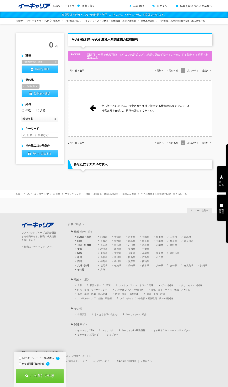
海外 (102, 269)
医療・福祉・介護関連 (126, 294)
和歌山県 (174, 253)
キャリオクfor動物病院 (133, 330)
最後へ (205, 70)
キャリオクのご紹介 (136, 314)
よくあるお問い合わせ (106, 314)
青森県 (117, 237)
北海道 (103, 237)
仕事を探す (88, 5)
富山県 (117, 245)
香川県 (117, 261)
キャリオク (108, 330)
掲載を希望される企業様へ (196, 6)
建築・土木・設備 (155, 294)
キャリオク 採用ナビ (88, 334)
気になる (221, 183)
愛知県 (131, 249)
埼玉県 (145, 241)
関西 (79, 253)
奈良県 (159, 253)
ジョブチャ (112, 334)
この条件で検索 (42, 376)
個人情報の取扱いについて (75, 361)
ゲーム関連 (167, 285)
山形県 (173, 237)
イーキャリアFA (85, 330)
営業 (79, 285)
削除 (56, 62)
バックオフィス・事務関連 (129, 289)
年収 (26, 110)
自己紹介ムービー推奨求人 (37, 357)
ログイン (162, 6)
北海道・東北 (84, 237)
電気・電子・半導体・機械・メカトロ (170, 289)
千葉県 (159, 241)
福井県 (145, 245)
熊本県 (145, 265)
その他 (80, 269)
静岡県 (117, 249)
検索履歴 (221, 211)
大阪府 (131, 253)
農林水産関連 (148, 20)
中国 (79, 257)
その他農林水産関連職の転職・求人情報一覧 (182, 20)
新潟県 (103, 245)
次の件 (192, 70)
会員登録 (138, 6)
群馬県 (131, 241)
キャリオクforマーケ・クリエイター (172, 330)
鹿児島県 (188, 265)
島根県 (117, 257)
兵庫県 (145, 253)
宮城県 (145, 237)
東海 (79, 249)
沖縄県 (203, 265)
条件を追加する (42, 153)
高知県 (145, 261)
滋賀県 (103, 253)
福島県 (187, 237)
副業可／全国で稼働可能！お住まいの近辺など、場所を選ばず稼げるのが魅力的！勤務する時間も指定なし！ (148, 56)
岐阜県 (103, 249)
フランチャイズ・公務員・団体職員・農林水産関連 (109, 20)
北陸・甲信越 (84, 245)
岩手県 (131, 237)
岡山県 (131, 257)
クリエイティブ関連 (191, 285)
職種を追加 (42, 69)
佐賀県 (117, 265)
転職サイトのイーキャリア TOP (32, 20)
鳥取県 (103, 257)
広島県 (145, 257)
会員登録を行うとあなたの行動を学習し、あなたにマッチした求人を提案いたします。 (114, 14)
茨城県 (103, 241)
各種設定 (82, 314)
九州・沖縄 (83, 265)
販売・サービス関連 (100, 285)
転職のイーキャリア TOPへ (38, 246)
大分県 (159, 265)
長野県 (173, 245)
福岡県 (103, 265)
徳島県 (103, 261)
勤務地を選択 (42, 93)
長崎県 (131, 265)
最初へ (160, 70)
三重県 (145, 249)
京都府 (117, 253)
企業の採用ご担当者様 (126, 361)
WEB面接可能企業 (32, 363)
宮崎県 (173, 265)
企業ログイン (147, 361)
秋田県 (159, 237)
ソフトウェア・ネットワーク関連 (136, 285)
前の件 (173, 70)
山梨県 (159, 245)
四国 (79, 261)
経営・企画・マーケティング (92, 289)
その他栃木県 (72, 20)
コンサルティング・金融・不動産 (94, 298)
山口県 (159, 257)
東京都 (173, 241)
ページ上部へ (202, 210)
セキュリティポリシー (102, 361)
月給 (40, 110)
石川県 (131, 245)
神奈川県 (188, 241)
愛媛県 (131, 261)
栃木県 (56, 20)
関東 (79, 241)
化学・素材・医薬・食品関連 (92, 294)
